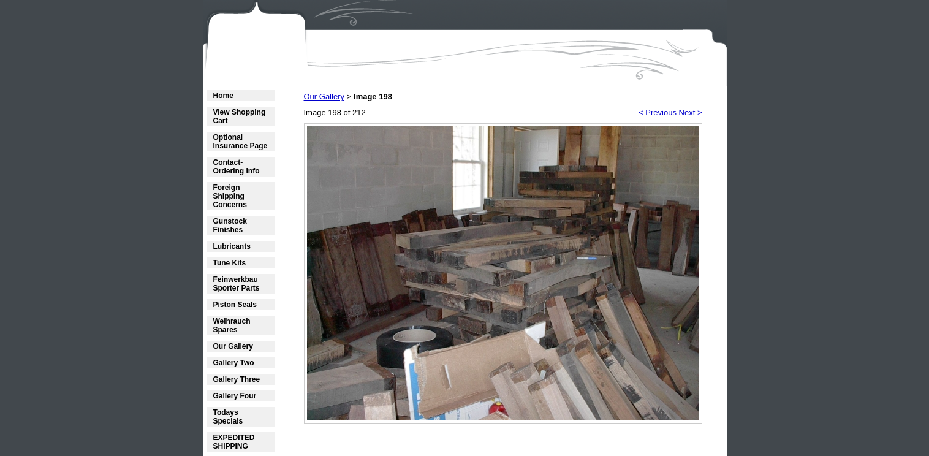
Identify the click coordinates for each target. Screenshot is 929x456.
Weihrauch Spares (232, 325)
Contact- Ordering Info (236, 166)
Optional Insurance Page (240, 141)
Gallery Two (233, 363)
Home (223, 95)
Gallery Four (235, 396)
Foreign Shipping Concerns (230, 196)
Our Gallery (233, 346)
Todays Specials (228, 416)
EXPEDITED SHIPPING (234, 441)
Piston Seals (235, 304)
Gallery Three (236, 379)
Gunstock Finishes (230, 225)
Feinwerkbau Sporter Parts (236, 283)
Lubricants (232, 246)
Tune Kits (229, 263)
